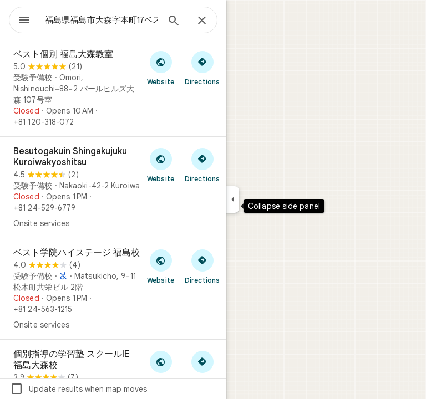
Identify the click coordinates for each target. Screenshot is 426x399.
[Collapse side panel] (232, 199)
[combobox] (101, 20)
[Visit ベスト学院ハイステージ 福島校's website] (160, 266)
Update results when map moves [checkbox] (78, 389)
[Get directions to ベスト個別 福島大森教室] (202, 67)
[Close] (202, 21)
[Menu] (24, 21)
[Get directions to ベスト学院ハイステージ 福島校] (202, 266)
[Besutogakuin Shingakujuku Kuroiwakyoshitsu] (113, 187)
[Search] (173, 21)
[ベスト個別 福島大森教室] (113, 88)
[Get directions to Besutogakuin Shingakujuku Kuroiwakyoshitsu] (202, 164)
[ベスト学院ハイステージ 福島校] (113, 288)
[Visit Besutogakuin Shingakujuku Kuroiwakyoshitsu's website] (160, 164)
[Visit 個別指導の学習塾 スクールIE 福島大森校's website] (160, 367)
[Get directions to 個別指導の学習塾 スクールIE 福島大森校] (202, 367)
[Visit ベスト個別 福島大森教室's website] (160, 67)
